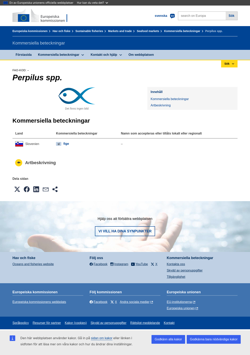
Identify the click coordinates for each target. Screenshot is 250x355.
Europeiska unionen (181, 308)
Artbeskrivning (160, 105)
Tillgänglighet (176, 276)
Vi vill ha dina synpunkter (125, 231)
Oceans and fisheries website (33, 264)
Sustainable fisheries (89, 31)
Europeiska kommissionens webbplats (39, 302)
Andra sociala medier (135, 302)
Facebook (98, 302)
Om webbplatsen (141, 54)
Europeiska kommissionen (29, 31)
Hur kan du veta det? (92, 2)
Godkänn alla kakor (168, 339)
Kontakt (169, 323)
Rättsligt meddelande (145, 323)
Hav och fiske (61, 31)
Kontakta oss (176, 264)
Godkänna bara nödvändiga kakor (214, 339)
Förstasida (24, 54)
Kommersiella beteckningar (182, 31)
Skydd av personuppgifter (185, 270)
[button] (17, 189)
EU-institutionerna (179, 302)
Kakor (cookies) (76, 323)
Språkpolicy (20, 323)
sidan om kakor (102, 338)
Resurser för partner (47, 323)
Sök (231, 15)
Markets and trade (120, 31)
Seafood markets (148, 31)
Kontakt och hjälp (104, 54)
